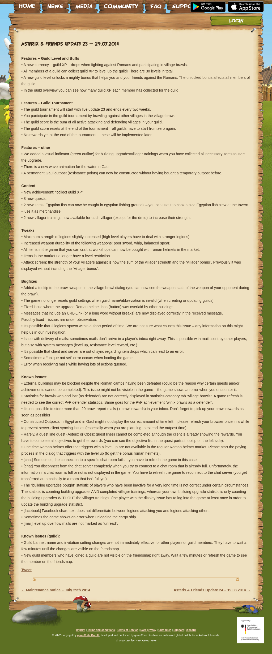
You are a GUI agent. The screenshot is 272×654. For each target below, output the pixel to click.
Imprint (80, 630)
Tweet (26, 570)
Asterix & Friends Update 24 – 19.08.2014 (212, 590)
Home (27, 4)
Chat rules (164, 630)
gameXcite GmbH (88, 635)
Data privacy (148, 630)
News (55, 4)
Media (84, 4)
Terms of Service (127, 630)
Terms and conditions (101, 630)
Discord (191, 630)
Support (186, 4)
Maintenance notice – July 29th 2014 (55, 590)
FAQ (155, 4)
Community (121, 4)
